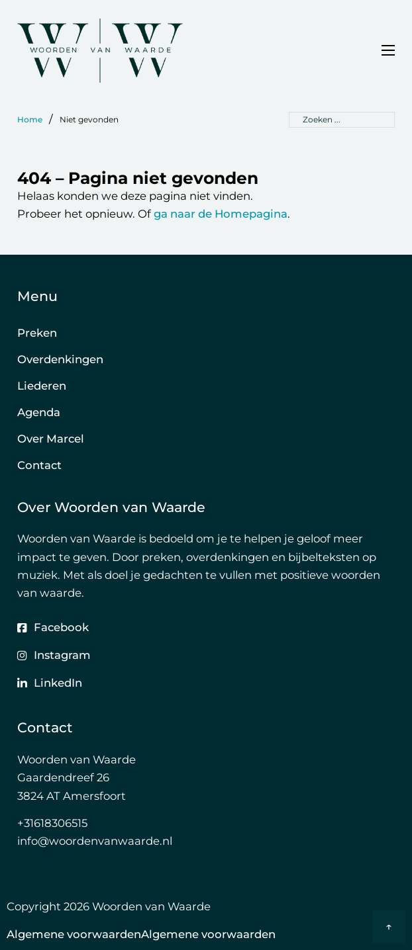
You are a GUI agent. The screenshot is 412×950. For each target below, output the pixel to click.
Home (29, 119)
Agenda (38, 412)
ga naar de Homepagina (220, 213)
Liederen (41, 385)
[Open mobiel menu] (388, 50)
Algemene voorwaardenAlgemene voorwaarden (141, 934)
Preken (37, 332)
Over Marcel (50, 438)
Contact (39, 465)
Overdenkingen (60, 359)
